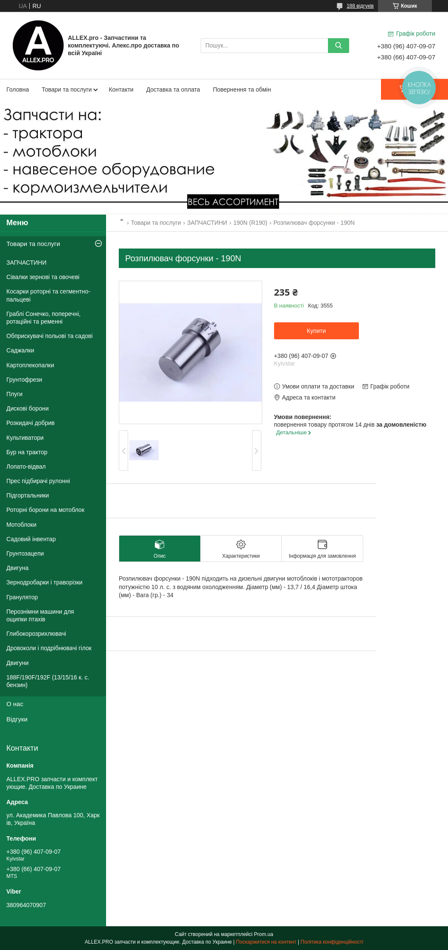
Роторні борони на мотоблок (45, 509)
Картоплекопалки (30, 365)
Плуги (14, 394)
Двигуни (17, 662)
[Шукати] (338, 45)
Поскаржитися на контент (266, 942)
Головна (17, 89)
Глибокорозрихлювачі (36, 633)
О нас (14, 703)
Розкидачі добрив (30, 422)
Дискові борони (27, 408)
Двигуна (17, 567)
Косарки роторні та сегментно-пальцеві (48, 295)
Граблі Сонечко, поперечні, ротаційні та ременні (43, 317)
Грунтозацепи (25, 553)
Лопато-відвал (26, 466)
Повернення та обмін (242, 89)
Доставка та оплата (173, 89)
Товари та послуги (67, 89)
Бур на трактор (27, 452)
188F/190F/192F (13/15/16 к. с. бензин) (47, 681)
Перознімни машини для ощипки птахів (40, 615)
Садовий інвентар (31, 539)
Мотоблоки (21, 524)
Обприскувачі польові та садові (49, 335)
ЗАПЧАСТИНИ (207, 222)
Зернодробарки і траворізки (44, 582)
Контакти (121, 89)
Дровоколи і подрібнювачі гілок (49, 648)
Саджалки (20, 350)
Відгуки (17, 719)
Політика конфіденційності (332, 942)
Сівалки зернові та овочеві (42, 277)
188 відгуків (360, 6)
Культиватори (25, 437)
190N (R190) (250, 222)
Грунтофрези (24, 379)
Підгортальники (27, 495)
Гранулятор (22, 597)
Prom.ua (263, 934)
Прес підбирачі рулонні (38, 481)
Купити (316, 330)
